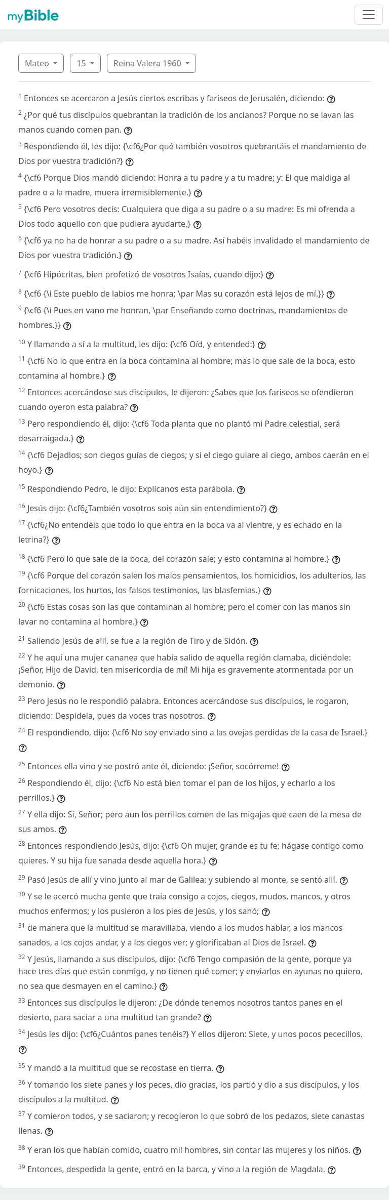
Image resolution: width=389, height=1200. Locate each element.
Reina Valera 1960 (148, 63)
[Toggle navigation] (369, 15)
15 (82, 63)
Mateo (38, 63)
